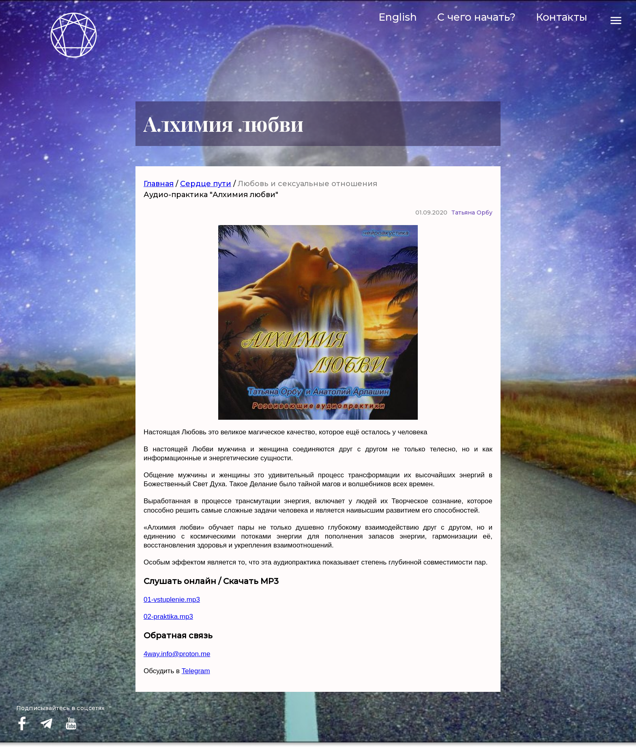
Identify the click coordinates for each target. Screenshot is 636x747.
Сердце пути (205, 183)
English (397, 17)
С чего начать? (476, 17)
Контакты (561, 17)
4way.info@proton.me (177, 654)
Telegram (196, 671)
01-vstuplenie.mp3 (172, 599)
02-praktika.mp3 (168, 616)
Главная (159, 183)
